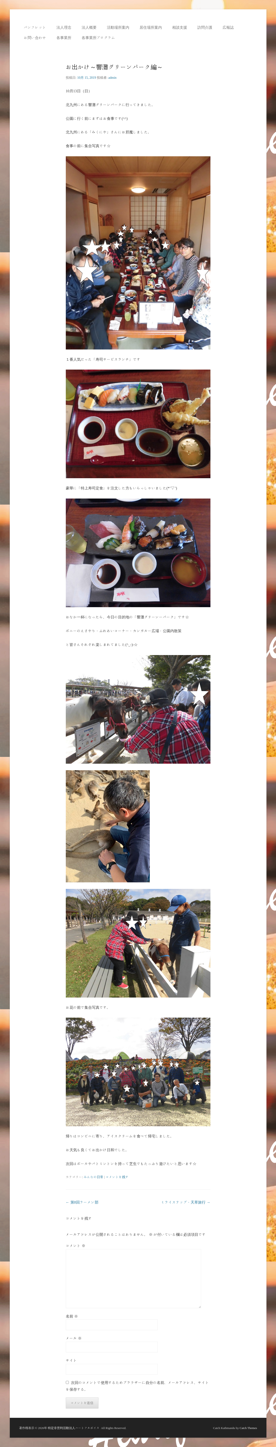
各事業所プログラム (98, 37)
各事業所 (63, 37)
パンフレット (35, 27)
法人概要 (89, 27)
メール (74, 1338)
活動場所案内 (118, 27)
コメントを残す (117, 1177)
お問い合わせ (35, 37)
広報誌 (228, 27)
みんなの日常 (93, 1177)
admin (112, 77)
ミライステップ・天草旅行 (185, 1202)
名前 (72, 1316)
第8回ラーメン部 (82, 1202)
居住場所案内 (151, 27)
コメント (75, 1245)
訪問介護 (204, 27)
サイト (71, 1360)
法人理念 (63, 27)
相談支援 (179, 27)
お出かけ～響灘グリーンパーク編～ (114, 67)
